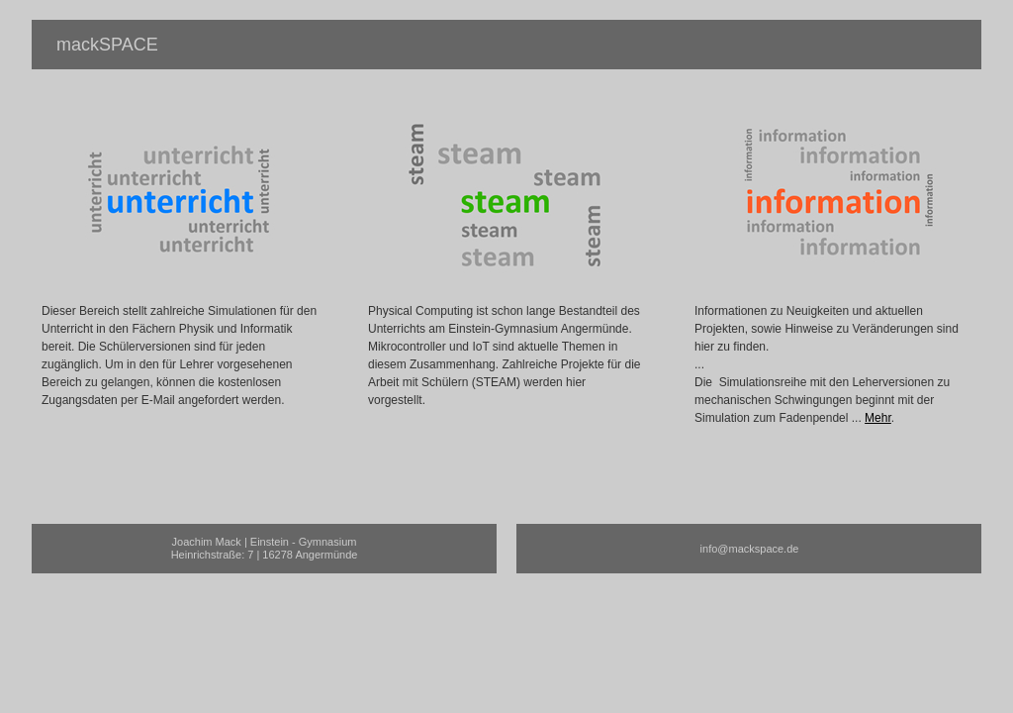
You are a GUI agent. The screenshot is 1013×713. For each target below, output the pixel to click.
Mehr (878, 418)
